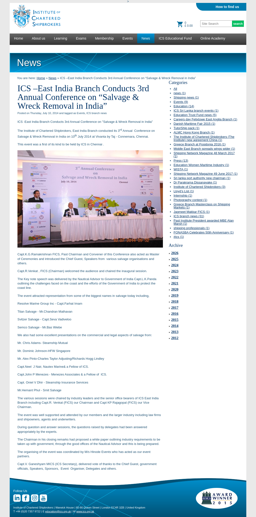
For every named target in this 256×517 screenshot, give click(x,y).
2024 (174, 265)
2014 (174, 326)
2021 (174, 283)
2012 (174, 338)
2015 (174, 320)
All (175, 89)
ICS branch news (189, 216)
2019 (174, 295)
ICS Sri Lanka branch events (196, 110)
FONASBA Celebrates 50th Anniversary (204, 232)
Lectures (20, 48)
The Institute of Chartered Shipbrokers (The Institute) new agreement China (204, 138)
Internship (183, 195)
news (180, 93)
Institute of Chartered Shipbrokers (199, 187)
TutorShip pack (186, 128)
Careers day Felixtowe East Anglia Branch (205, 119)
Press (181, 160)
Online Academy (212, 38)
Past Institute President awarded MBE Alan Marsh (204, 222)
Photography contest (190, 200)
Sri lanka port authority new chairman (202, 178)
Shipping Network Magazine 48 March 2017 (204, 154)
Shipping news (186, 97)
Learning (60, 38)
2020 (174, 289)
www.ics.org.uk (85, 511)
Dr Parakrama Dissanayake (195, 182)
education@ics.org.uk (58, 511)
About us (38, 38)
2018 (174, 301)
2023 (174, 271)
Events (127, 38)
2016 (174, 314)
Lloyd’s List (184, 191)
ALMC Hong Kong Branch (194, 132)
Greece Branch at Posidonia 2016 (200, 144)
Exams (81, 38)
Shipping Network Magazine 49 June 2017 (206, 173)
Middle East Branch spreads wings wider (204, 148)
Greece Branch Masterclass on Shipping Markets (202, 205)
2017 (174, 307)
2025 (174, 259)
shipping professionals (191, 228)
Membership (104, 38)
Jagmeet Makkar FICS (192, 212)
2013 (174, 332)
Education (184, 106)
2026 (174, 253)
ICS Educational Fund (175, 38)
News (146, 38)
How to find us (227, 7)
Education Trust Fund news (195, 115)
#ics (179, 237)
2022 (174, 277)
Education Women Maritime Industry (201, 165)
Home (18, 38)
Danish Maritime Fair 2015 (194, 123)
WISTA (181, 169)
